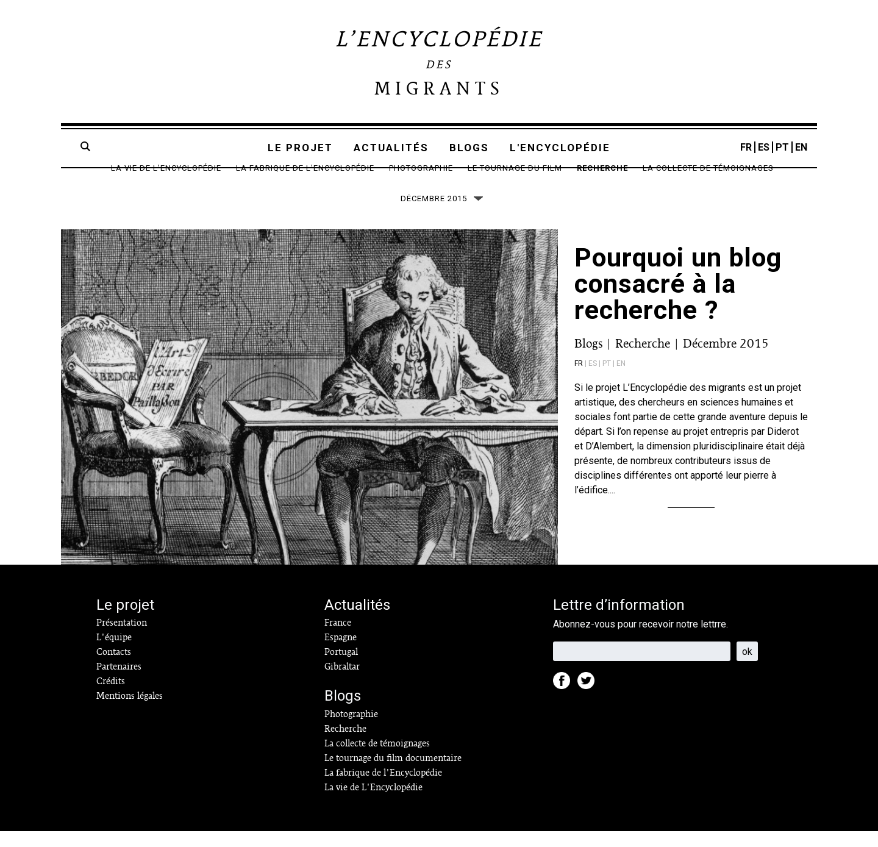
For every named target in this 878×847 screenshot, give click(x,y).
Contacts (113, 667)
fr (578, 379)
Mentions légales (129, 711)
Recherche (602, 168)
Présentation (121, 638)
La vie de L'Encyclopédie (166, 168)
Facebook (565, 700)
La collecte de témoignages (708, 168)
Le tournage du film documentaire (393, 773)
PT (782, 147)
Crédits (110, 697)
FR (746, 147)
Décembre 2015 (726, 359)
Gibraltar (342, 682)
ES (763, 147)
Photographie (421, 168)
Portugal (341, 667)
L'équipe (114, 653)
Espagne (340, 653)
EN (801, 147)
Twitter (589, 700)
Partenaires (118, 682)
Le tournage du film (515, 168)
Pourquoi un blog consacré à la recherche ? (678, 299)
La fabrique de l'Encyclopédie (305, 168)
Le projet (300, 147)
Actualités (391, 147)
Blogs (469, 147)
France (337, 638)
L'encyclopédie (560, 147)
